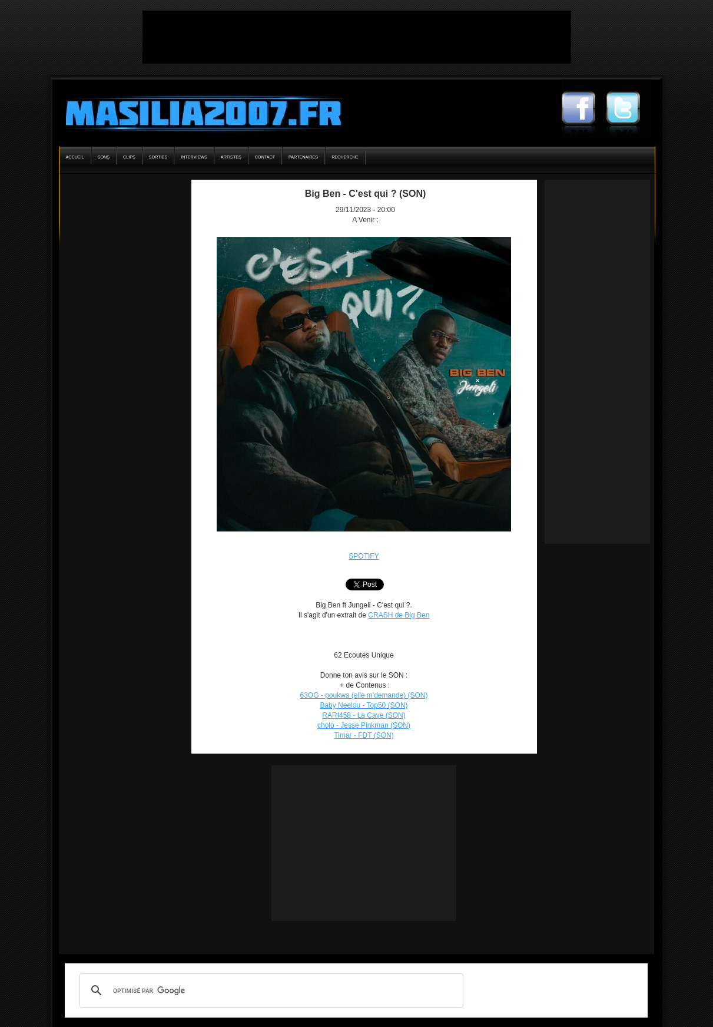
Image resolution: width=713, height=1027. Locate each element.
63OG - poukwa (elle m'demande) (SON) (363, 695)
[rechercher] (269, 990)
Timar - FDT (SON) (363, 735)
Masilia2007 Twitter (628, 109)
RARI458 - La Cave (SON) (363, 715)
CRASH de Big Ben (398, 615)
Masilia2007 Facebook (584, 109)
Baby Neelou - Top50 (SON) (363, 705)
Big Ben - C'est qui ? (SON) (365, 194)
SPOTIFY (364, 556)
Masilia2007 (197, 110)
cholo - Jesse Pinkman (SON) (363, 725)
